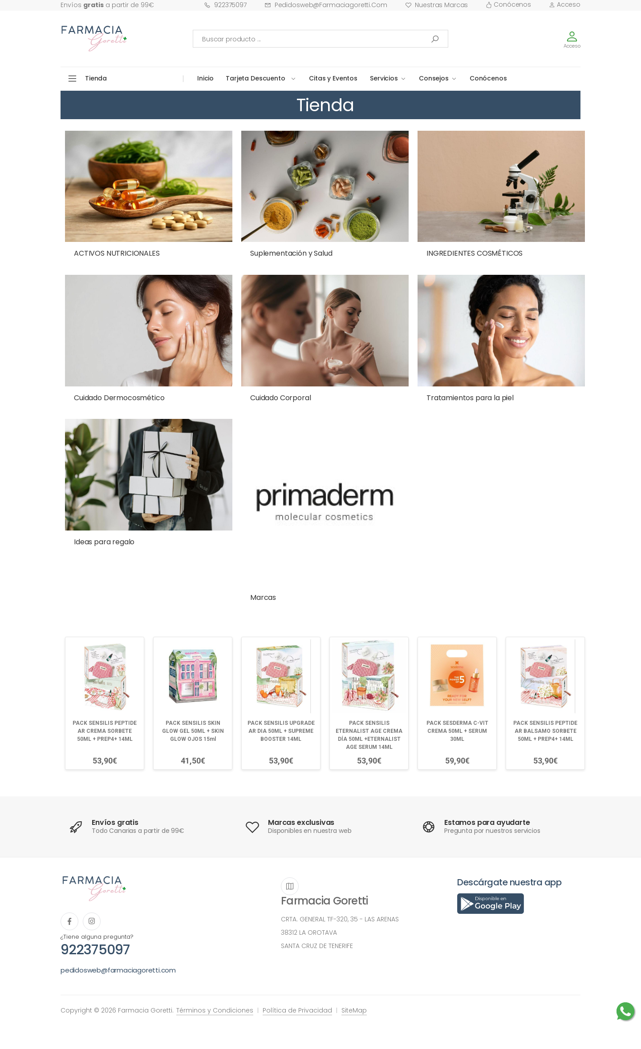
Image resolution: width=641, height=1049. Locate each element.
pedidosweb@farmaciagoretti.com (325, 4)
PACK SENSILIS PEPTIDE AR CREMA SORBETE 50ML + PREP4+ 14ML (105, 731)
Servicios (384, 78)
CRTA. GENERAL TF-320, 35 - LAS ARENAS (340, 919)
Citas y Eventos (333, 78)
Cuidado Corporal (280, 398)
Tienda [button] (96, 78)
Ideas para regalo (104, 542)
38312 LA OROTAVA (309, 932)
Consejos (434, 78)
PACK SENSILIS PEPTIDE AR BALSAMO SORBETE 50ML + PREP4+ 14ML (545, 731)
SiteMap (354, 1010)
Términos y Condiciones (214, 1010)
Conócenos (508, 4)
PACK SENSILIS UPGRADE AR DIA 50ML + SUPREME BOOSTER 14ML (281, 731)
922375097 (225, 4)
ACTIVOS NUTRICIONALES (117, 253)
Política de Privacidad (297, 1010)
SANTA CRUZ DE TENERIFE (317, 945)
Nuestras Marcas (436, 4)
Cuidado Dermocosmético (119, 398)
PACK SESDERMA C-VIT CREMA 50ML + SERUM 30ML (457, 731)
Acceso (564, 4)
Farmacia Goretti (324, 900)
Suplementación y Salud (291, 253)
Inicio (205, 78)
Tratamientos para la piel (470, 398)
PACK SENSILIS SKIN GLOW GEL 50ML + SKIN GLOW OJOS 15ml (193, 731)
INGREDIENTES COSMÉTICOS (474, 253)
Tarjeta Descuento (255, 78)
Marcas (263, 597)
